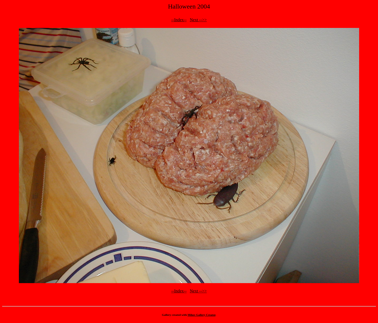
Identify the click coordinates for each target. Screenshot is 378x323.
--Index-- (179, 20)
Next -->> (198, 20)
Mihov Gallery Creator (202, 314)
